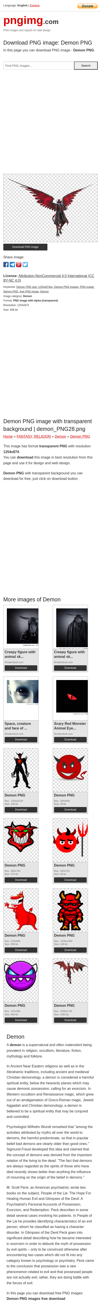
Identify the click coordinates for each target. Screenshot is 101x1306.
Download (21, 667)
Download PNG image (25, 247)
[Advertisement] (50, 123)
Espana (34, 5)
